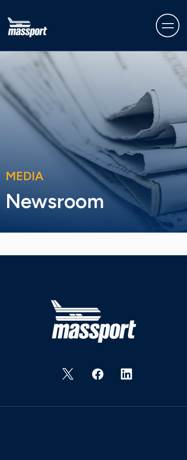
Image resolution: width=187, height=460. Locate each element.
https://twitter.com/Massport (62, 377)
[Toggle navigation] (167, 25)
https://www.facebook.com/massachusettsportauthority (92, 377)
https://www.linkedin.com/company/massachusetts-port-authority (121, 377)
